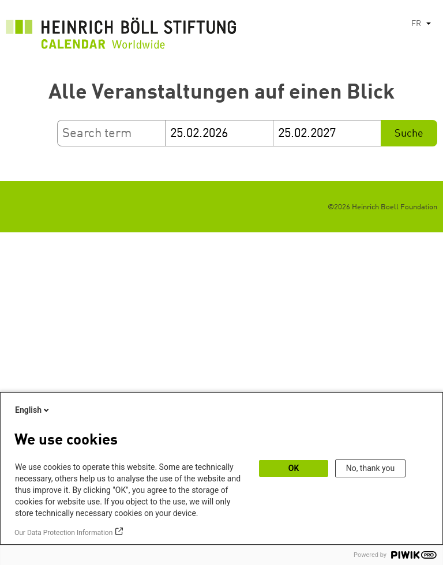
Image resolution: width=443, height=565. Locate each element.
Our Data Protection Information (63, 533)
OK (293, 468)
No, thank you (370, 468)
